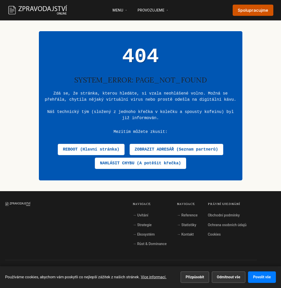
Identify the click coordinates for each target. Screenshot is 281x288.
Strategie (142, 225)
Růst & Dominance (150, 244)
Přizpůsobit (195, 277)
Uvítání (140, 215)
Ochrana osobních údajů (227, 225)
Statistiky (186, 225)
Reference (187, 215)
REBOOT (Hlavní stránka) (91, 149)
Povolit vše (262, 277)
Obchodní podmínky (224, 215)
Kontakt (185, 234)
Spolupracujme (253, 10)
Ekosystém (144, 234)
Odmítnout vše (228, 277)
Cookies (214, 234)
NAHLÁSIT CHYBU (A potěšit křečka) (140, 163)
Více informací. (153, 277)
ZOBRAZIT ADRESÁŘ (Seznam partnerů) (176, 149)
